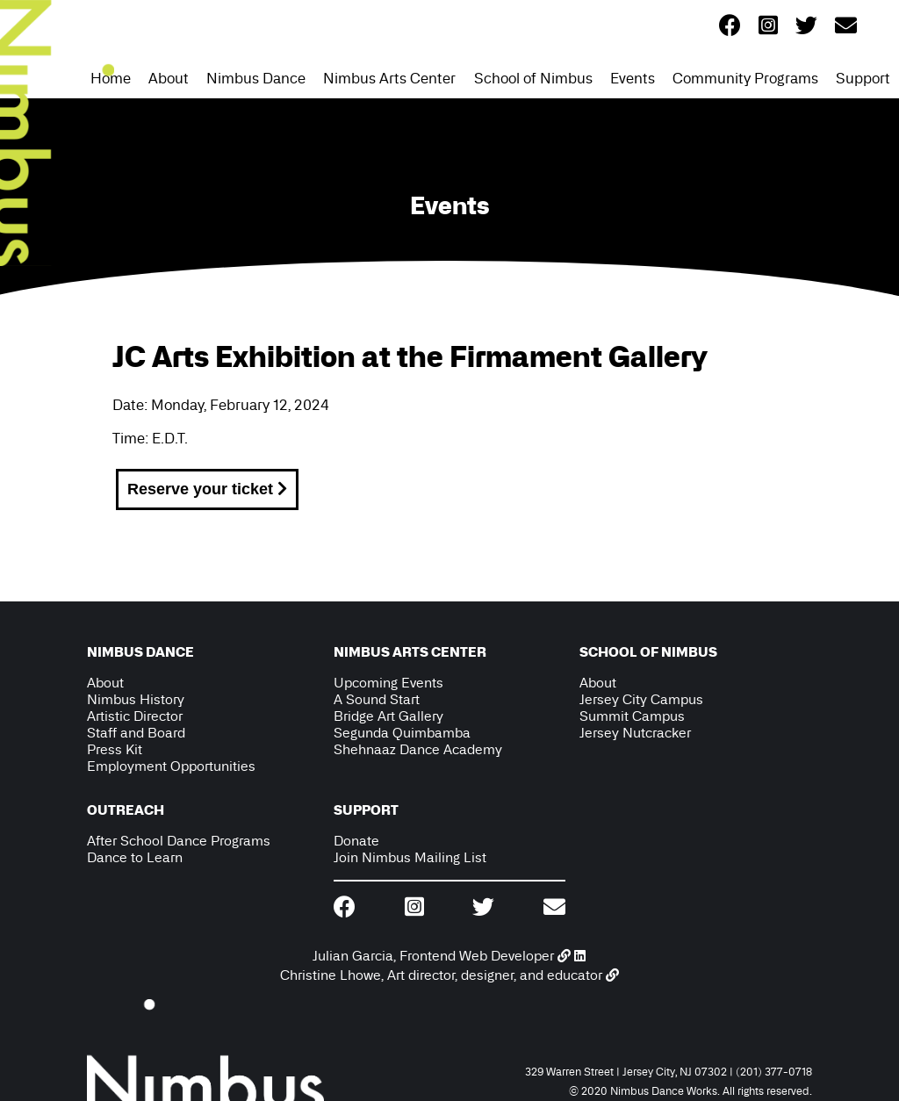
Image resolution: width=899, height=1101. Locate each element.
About (168, 78)
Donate (356, 840)
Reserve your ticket (207, 489)
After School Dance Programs (178, 840)
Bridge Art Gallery (388, 716)
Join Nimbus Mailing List (410, 857)
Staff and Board (136, 732)
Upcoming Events (388, 682)
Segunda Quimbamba (402, 732)
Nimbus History (135, 699)
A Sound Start (377, 699)
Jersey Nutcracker (635, 732)
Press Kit (114, 749)
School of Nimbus (533, 78)
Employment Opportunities (171, 766)
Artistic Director (135, 716)
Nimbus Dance (256, 78)
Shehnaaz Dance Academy (418, 749)
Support (863, 78)
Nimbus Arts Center (389, 78)
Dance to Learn (135, 857)
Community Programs (745, 78)
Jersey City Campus (641, 699)
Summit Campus (632, 716)
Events (632, 78)
